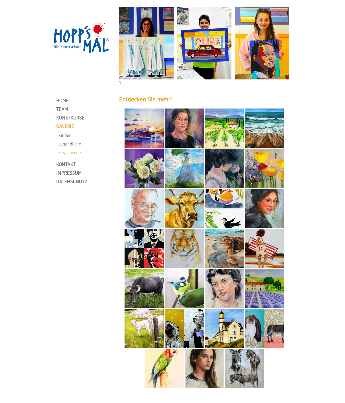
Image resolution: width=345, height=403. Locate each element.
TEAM (62, 109)
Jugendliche (69, 144)
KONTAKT (66, 164)
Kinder (64, 135)
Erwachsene (69, 152)
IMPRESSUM (69, 173)
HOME (62, 100)
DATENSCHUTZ (71, 181)
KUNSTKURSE (70, 118)
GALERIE (65, 126)
